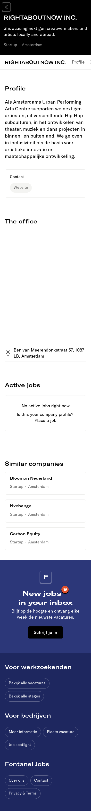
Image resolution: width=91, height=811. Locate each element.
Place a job (45, 420)
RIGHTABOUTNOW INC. (35, 62)
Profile (78, 62)
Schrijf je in (45, 632)
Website (21, 187)
